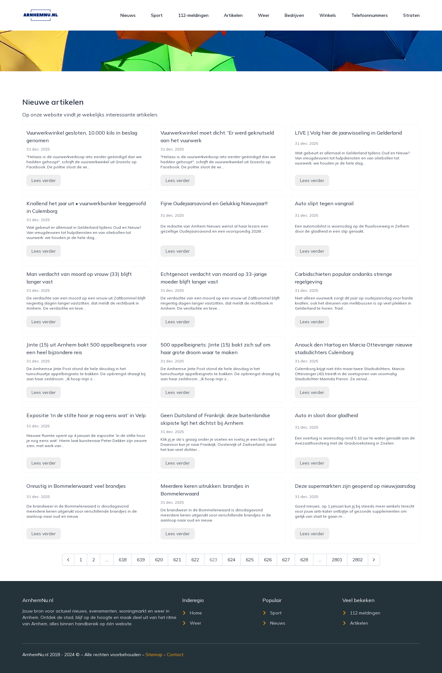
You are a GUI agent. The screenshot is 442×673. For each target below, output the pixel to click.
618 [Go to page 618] (122, 560)
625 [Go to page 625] (249, 560)
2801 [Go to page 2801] (337, 560)
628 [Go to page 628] (304, 560)
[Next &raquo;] (374, 560)
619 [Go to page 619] (141, 560)
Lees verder (44, 180)
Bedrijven (294, 15)
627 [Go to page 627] (286, 560)
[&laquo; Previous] (68, 560)
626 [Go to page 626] (268, 560)
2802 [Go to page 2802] (358, 560)
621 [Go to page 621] (177, 560)
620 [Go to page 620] (159, 560)
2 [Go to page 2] (93, 560)
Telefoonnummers (369, 15)
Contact (175, 654)
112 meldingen (361, 613)
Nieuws (128, 15)
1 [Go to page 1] (80, 560)
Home (192, 613)
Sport (157, 15)
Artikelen (233, 15)
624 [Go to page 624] (231, 560)
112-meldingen (193, 15)
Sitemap (154, 654)
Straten (411, 15)
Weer (263, 15)
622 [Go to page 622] (195, 560)
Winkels (327, 15)
